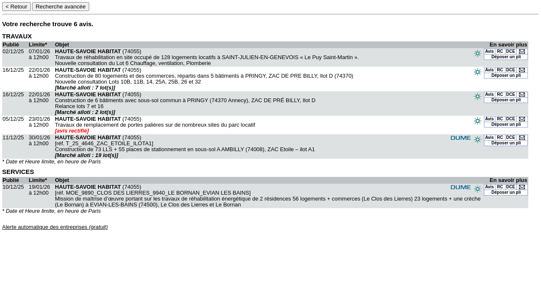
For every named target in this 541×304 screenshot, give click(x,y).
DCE (510, 51)
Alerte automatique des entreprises (55, 227)
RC (500, 51)
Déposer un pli (506, 56)
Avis (489, 51)
